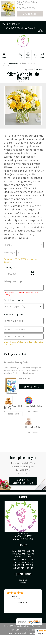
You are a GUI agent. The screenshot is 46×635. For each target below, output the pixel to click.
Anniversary (13, 63)
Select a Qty (9, 252)
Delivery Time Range (13, 281)
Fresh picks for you (23, 465)
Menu (4, 57)
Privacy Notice (30, 630)
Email (39, 69)
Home (5, 63)
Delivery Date (11, 267)
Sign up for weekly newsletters (23, 481)
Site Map (32, 633)
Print (29, 69)
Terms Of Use (15, 630)
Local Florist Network (17, 633)
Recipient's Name (14, 300)
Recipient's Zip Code (14, 314)
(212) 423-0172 (13, 24)
